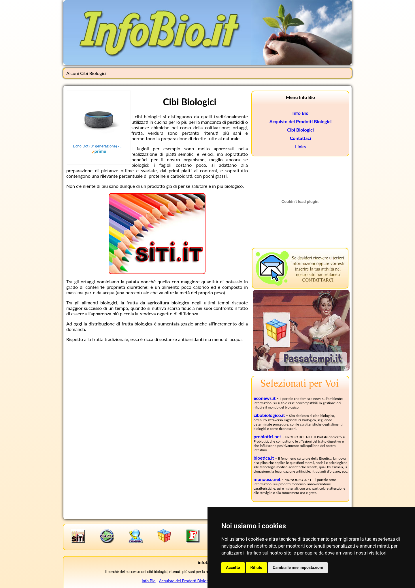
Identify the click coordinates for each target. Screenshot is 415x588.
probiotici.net (267, 436)
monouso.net (267, 479)
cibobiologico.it (269, 415)
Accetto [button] (233, 567)
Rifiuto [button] (256, 567)
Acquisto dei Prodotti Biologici (300, 121)
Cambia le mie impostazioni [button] (298, 567)
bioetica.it (264, 457)
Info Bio (301, 113)
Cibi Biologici (300, 129)
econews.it (265, 398)
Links (300, 146)
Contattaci (300, 138)
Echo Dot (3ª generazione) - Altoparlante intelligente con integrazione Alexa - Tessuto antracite (99, 146)
